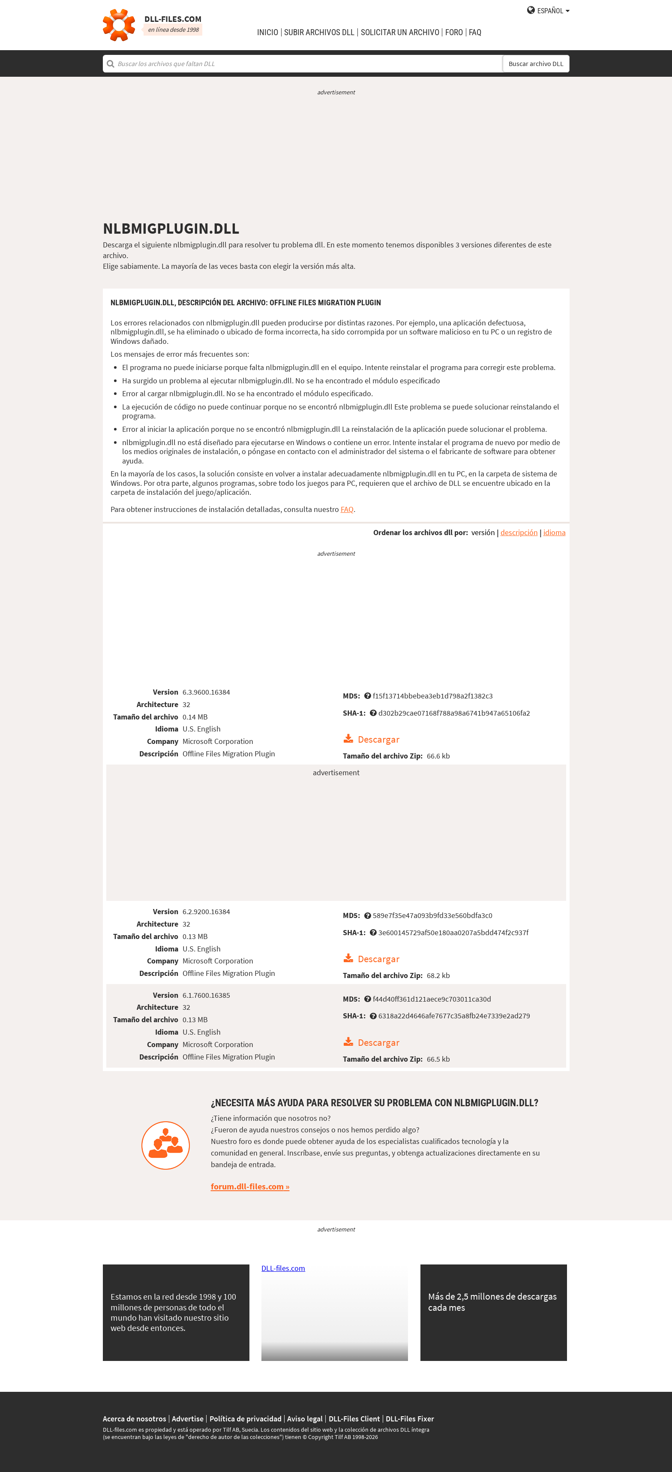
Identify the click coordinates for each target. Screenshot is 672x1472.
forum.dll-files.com (247, 1186)
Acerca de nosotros (134, 1419)
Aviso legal (305, 1419)
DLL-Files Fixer (410, 1419)
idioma (554, 532)
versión (483, 532)
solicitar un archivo (400, 32)
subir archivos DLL (319, 32)
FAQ (475, 32)
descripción (519, 532)
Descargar (378, 739)
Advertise (188, 1419)
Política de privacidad (246, 1419)
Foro (454, 32)
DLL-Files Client (354, 1419)
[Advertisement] (336, 158)
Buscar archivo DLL (536, 64)
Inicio (267, 32)
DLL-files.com (283, 1268)
